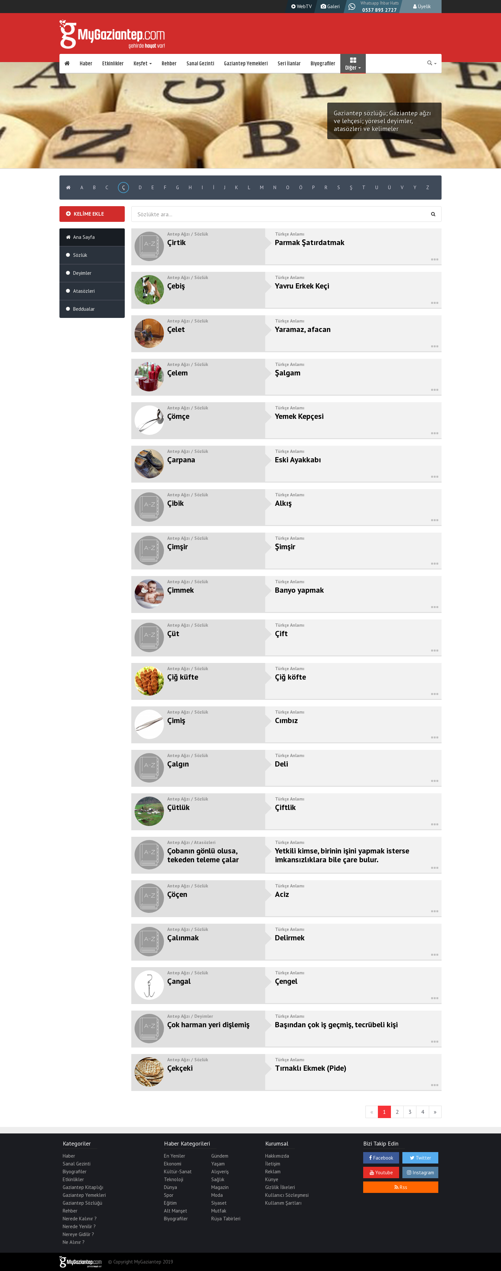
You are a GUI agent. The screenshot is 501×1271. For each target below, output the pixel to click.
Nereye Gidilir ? (78, 1234)
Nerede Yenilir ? (79, 1226)
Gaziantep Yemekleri (246, 63)
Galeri (329, 6)
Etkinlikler (113, 63)
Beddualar (84, 309)
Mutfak (218, 1211)
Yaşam (218, 1164)
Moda (217, 1195)
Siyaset (219, 1203)
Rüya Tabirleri (225, 1218)
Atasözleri (84, 291)
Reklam (273, 1171)
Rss (401, 1187)
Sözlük (80, 255)
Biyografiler (323, 63)
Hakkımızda (277, 1156)
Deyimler (82, 273)
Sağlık (217, 1179)
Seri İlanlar (289, 63)
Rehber (169, 63)
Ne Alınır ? (74, 1242)
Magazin (220, 1187)
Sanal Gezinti (200, 63)
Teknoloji (173, 1179)
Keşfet (143, 63)
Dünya (170, 1187)
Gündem (219, 1156)
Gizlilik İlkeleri (280, 1187)
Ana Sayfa (84, 237)
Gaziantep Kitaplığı (83, 1187)
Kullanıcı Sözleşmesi (287, 1195)
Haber (86, 63)
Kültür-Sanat (178, 1171)
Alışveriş (220, 1171)
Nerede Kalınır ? (80, 1218)
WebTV (301, 6)
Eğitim (170, 1203)
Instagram (420, 1172)
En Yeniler (174, 1156)
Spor (168, 1195)
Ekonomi (172, 1164)
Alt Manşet (175, 1211)
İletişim (272, 1164)
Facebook (381, 1158)
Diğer (353, 63)
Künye (271, 1179)
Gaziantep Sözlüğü (82, 1203)
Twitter (420, 1158)
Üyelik (422, 6)
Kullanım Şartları (283, 1203)
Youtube (381, 1172)
